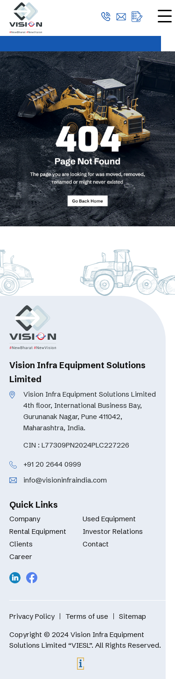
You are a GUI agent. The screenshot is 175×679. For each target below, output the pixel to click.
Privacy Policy (32, 616)
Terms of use (86, 616)
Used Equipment (109, 518)
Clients (21, 543)
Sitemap (132, 616)
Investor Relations (113, 531)
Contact (96, 543)
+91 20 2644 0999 (52, 464)
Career (20, 556)
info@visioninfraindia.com (65, 480)
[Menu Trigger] (164, 15)
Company (24, 518)
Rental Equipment (37, 531)
